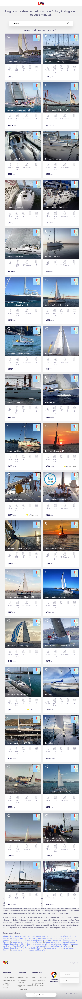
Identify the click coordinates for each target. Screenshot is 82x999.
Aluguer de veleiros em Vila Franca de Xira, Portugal (23, 948)
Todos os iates (23, 977)
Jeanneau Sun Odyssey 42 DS (58, 792)
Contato (6, 988)
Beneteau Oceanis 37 (54, 451)
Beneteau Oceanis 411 (16, 499)
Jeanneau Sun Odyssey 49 (18, 548)
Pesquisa (41, 23)
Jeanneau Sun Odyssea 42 (56, 305)
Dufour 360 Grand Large (18, 646)
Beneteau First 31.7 (15, 159)
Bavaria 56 (50, 743)
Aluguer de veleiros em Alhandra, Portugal (51, 944)
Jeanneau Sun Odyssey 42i (19, 110)
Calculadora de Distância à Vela (38, 984)
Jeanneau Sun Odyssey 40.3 (57, 548)
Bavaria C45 (12, 889)
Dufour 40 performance (17, 694)
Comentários (22, 990)
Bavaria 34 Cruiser (53, 353)
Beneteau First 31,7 (15, 840)
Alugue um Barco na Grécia (25, 986)
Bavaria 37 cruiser (15, 207)
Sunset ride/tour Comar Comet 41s (60, 646)
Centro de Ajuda (8, 977)
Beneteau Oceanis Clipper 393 (20, 597)
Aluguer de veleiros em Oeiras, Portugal (59, 942)
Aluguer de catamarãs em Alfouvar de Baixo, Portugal (24, 936)
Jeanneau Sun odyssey (55, 597)
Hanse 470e (50, 402)
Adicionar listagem (39, 977)
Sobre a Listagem (38, 980)
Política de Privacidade (7, 984)
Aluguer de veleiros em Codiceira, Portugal (34, 940)
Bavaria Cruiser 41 (15, 402)
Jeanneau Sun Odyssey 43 (56, 110)
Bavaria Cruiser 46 (53, 889)
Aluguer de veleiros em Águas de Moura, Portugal (30, 950)
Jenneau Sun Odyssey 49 (56, 499)
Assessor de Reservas (22, 981)
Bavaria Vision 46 (52, 256)
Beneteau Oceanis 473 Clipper (20, 743)
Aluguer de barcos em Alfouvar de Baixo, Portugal (30, 938)
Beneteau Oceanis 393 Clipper (20, 451)
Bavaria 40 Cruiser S (16, 256)
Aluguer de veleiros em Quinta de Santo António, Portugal (49, 946)
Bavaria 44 (50, 694)
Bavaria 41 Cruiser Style (55, 61)
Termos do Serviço (9, 980)
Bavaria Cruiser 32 (53, 159)
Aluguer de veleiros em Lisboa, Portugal (18, 944)
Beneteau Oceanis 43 (16, 61)
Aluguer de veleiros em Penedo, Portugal (27, 942)
